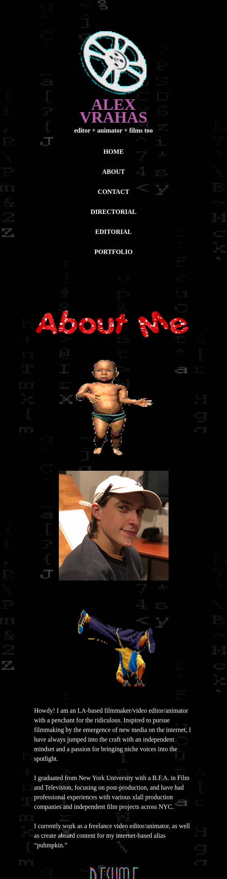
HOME (113, 151)
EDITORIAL (113, 231)
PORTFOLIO (113, 251)
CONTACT (113, 191)
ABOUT (113, 171)
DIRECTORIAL (113, 211)
